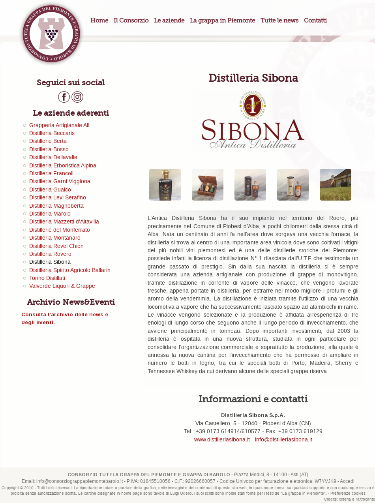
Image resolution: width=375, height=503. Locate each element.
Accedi (347, 481)
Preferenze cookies (348, 493)
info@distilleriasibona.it (283, 440)
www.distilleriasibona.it (222, 440)
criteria (345, 499)
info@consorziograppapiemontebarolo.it (79, 481)
